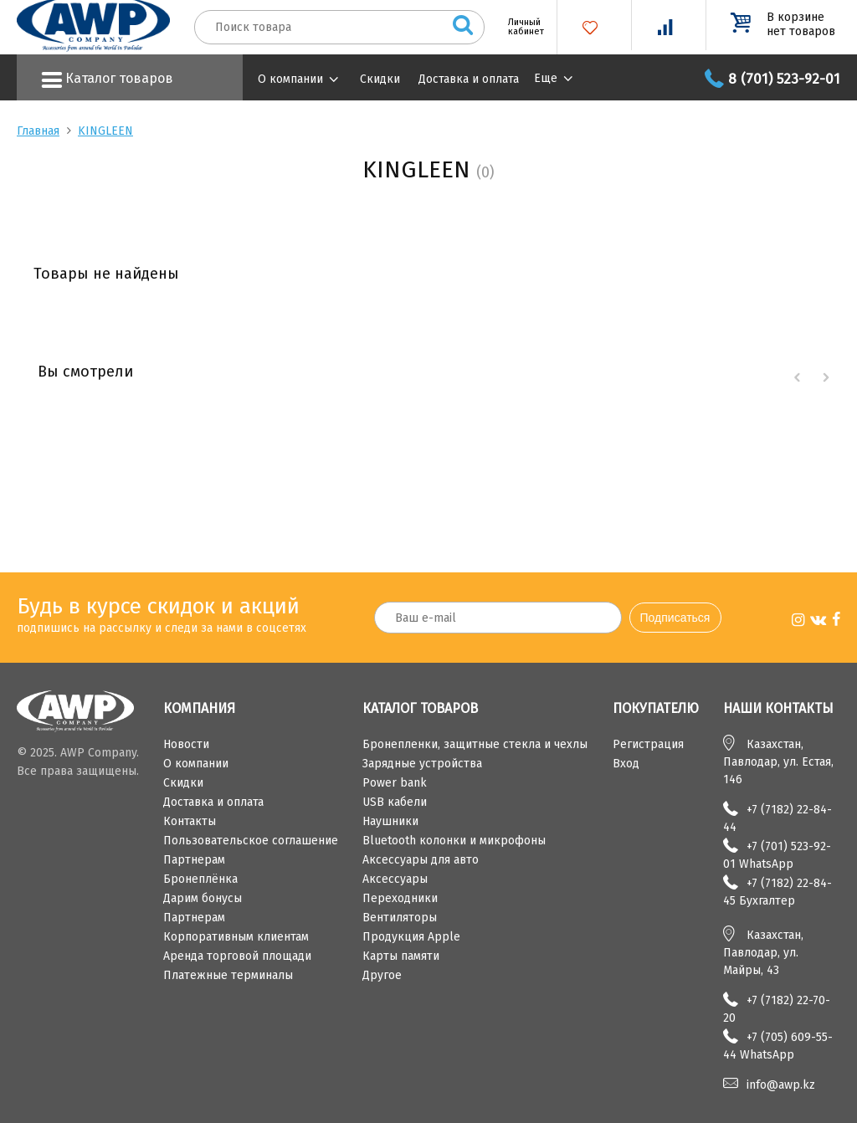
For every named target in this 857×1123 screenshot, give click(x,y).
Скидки (380, 79)
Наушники (390, 821)
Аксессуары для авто (420, 860)
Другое (382, 975)
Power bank (394, 783)
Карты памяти (400, 956)
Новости (186, 744)
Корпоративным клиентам (236, 937)
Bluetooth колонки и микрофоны (454, 840)
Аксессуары (395, 879)
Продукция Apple (411, 937)
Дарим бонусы (202, 898)
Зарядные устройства (422, 763)
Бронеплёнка (200, 879)
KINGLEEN (105, 131)
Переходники (400, 898)
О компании (290, 79)
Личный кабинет (519, 27)
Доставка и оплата (468, 79)
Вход (626, 763)
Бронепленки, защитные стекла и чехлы (475, 744)
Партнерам (194, 860)
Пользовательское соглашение (250, 840)
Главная (38, 131)
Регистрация (648, 744)
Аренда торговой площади (237, 956)
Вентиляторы (399, 917)
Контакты (189, 821)
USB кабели (394, 802)
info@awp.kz (781, 1085)
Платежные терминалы (228, 975)
